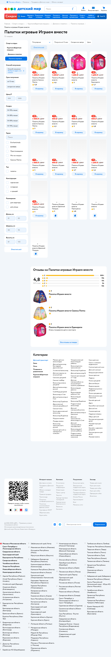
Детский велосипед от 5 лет (60, 398)
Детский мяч (93, 408)
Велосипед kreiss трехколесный (76, 367)
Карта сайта (43, 515)
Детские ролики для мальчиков (95, 397)
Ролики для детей (94, 381)
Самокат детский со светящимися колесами (59, 431)
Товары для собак (95, 488)
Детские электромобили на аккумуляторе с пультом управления (77, 382)
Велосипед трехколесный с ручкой (58, 425)
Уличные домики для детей (95, 433)
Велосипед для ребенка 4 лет (76, 393)
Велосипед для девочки (76, 389)
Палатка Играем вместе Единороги (65, 327)
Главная (7, 24)
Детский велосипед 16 (78, 373)
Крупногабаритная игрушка (38, 24)
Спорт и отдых (18, 24)
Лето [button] (35, 366)
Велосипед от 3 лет (59, 394)
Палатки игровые (77, 24)
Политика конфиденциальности (46, 500)
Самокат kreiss (58, 409)
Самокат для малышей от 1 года (78, 376)
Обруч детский (94, 417)
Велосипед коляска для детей (59, 384)
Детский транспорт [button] (40, 360)
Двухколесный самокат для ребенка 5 (60, 405)
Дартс (91, 403)
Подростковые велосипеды (76, 404)
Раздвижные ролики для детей (95, 389)
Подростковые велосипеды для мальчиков (76, 435)
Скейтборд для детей (60, 392)
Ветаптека (93, 496)
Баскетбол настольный (96, 406)
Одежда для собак (96, 493)
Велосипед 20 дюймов (60, 416)
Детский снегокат (95, 370)
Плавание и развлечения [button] (38, 370)
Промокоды (43, 497)
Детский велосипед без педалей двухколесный (59, 366)
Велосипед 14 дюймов (78, 370)
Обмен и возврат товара (45, 491)
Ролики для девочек (95, 393)
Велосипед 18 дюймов (78, 401)
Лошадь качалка (58, 421)
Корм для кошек (95, 486)
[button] (101, 16)
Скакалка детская (94, 411)
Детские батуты (94, 383)
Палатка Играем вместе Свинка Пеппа (67, 310)
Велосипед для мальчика (76, 397)
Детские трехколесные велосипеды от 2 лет (77, 418)
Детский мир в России (11, 529)
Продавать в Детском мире (46, 486)
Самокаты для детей (59, 377)
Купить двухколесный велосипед (60, 412)
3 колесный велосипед (60, 370)
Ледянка (91, 378)
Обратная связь (44, 513)
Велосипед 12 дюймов (60, 401)
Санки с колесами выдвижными (95, 363)
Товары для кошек (96, 483)
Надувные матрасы (95, 414)
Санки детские (94, 360)
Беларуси (32, 529)
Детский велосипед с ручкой (60, 388)
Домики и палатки (60, 24)
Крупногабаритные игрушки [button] (40, 375)
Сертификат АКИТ (45, 510)
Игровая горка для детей (95, 424)
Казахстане (23, 529)
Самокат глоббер (58, 380)
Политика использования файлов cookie (44, 505)
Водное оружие (94, 386)
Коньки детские (94, 375)
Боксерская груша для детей (96, 420)
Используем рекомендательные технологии (19, 527)
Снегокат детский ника (96, 367)
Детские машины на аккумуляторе (59, 374)
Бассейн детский (94, 400)
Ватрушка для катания (96, 372)
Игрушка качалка (58, 418)
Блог (74, 502)
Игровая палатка (94, 437)
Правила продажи (45, 494)
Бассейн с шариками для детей (96, 429)
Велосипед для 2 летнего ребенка (76, 430)
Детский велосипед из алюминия (78, 413)
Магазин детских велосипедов (58, 361)
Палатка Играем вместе (60, 294)
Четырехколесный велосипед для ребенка (77, 361)
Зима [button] (35, 363)
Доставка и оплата (45, 483)
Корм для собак (95, 491)
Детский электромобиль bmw (78, 409)
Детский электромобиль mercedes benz (76, 424)
